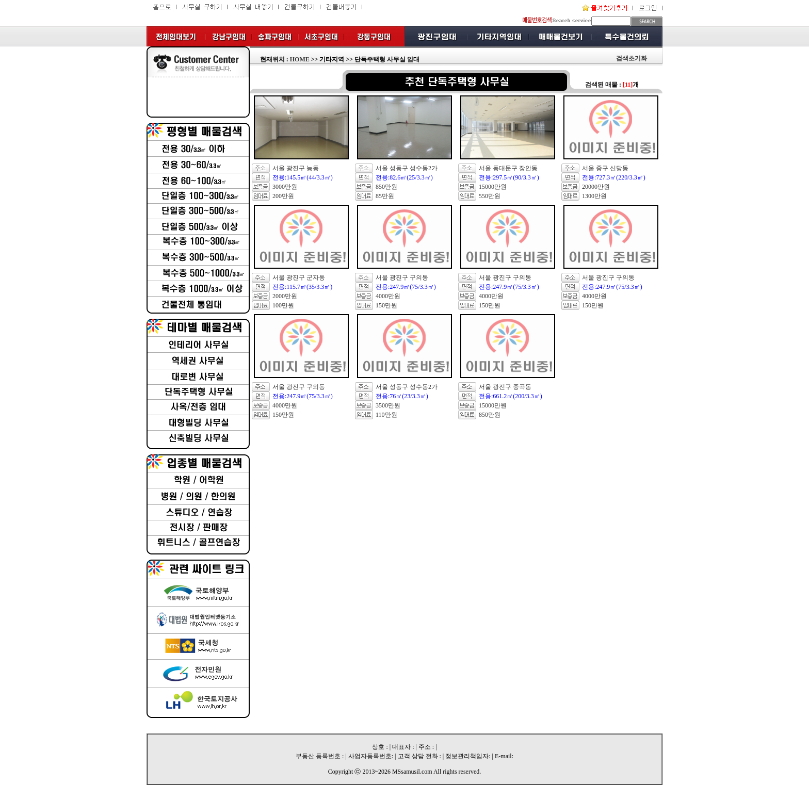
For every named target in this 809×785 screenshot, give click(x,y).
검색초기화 (631, 58)
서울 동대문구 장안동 (508, 168)
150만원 (386, 305)
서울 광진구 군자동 (298, 277)
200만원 (283, 196)
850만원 (386, 186)
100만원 (283, 305)
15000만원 (493, 186)
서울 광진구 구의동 (402, 277)
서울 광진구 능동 (295, 168)
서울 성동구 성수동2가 (407, 168)
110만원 (386, 414)
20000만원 (596, 186)
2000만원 (284, 296)
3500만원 (388, 405)
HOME (300, 59)
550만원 (489, 196)
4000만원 (388, 296)
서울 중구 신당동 (605, 168)
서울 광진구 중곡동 (505, 386)
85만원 (385, 196)
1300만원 (594, 196)
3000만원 (284, 186)
